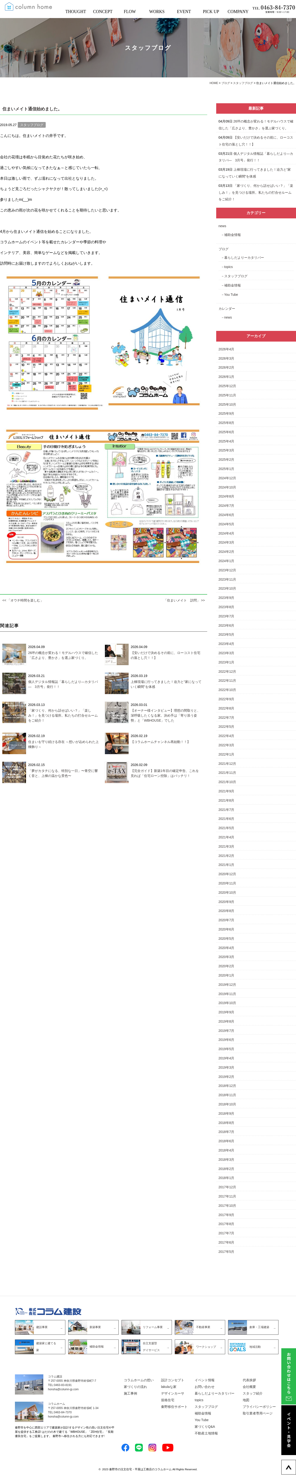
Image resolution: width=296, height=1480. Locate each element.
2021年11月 (227, 773)
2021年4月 (226, 837)
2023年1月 (226, 662)
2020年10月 (227, 892)
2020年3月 (226, 957)
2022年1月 (226, 754)
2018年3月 (226, 1159)
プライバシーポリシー (259, 1407)
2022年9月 (226, 699)
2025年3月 (226, 450)
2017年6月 (226, 1242)
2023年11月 (227, 579)
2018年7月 (226, 1132)
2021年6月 (226, 819)
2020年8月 (226, 911)
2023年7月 (226, 616)
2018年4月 (226, 1150)
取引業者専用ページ (258, 1413)
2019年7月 (226, 1031)
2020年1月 (226, 975)
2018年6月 (226, 1141)
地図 (246, 1400)
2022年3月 (226, 745)
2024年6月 (226, 515)
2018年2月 (226, 1169)
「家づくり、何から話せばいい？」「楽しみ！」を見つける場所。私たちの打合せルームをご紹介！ (63, 715)
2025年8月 (226, 423)
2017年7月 (226, 1233)
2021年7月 (226, 810)
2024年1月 (226, 561)
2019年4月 (226, 1058)
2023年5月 (226, 634)
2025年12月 (227, 386)
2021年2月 (226, 856)
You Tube (231, 294)
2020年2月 (226, 966)
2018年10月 (227, 1104)
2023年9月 (226, 598)
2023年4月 (226, 644)
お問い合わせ (205, 1387)
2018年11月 (227, 1095)
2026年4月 (226, 349)
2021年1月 (226, 865)
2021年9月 (226, 791)
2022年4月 (226, 736)
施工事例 (130, 1393)
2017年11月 (227, 1196)
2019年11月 (227, 994)
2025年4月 (226, 441)
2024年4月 (226, 533)
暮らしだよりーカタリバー (244, 257)
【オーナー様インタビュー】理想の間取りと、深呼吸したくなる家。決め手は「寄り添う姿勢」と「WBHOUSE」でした (165, 715)
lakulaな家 (168, 1387)
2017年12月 (227, 1187)
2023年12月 (227, 570)
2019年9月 (226, 1012)
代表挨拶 (249, 1380)
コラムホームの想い (139, 1380)
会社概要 (249, 1387)
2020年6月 (226, 929)
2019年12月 (227, 985)
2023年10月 (227, 588)
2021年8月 (226, 800)
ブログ (224, 249)
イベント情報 (205, 1380)
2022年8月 (226, 708)
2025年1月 (226, 469)
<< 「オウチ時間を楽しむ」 (23, 600)
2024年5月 (226, 524)
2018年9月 (226, 1113)
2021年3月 (226, 846)
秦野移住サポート (174, 1407)
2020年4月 (226, 948)
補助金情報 (232, 235)
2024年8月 (226, 496)
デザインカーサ (172, 1393)
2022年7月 (226, 717)
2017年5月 (226, 1252)
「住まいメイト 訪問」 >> (184, 600)
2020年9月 (226, 902)
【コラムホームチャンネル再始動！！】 (160, 742)
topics (228, 267)
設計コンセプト (172, 1380)
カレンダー (227, 308)
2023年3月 (226, 653)
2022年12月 (227, 671)
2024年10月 (227, 487)
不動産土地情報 (206, 1433)
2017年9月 (226, 1215)
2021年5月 (226, 828)
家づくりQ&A (205, 1426)
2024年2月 (226, 552)
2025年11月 (227, 395)
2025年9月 (226, 413)
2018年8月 (226, 1123)
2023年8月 (226, 607)
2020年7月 (226, 920)
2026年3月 (226, 358)
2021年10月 (227, 782)
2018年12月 (227, 1086)
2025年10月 (227, 404)
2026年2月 (226, 367)
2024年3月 (226, 542)
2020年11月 (227, 883)
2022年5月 (226, 726)
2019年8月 (226, 1021)
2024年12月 (227, 478)
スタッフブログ (235, 276)
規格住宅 (167, 1400)
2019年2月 (226, 1077)
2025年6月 (226, 432)
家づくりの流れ (135, 1387)
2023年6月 (226, 625)
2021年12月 (227, 764)
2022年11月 (227, 680)
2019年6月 (226, 1040)
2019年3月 (226, 1067)
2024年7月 (226, 505)
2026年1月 (226, 377)
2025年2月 (226, 459)
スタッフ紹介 (253, 1393)
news (222, 226)
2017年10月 (227, 1205)
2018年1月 (226, 1178)
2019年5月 (226, 1049)
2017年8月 (226, 1224)
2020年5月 (226, 938)
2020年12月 (227, 874)
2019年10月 (227, 1003)
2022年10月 (227, 690)
